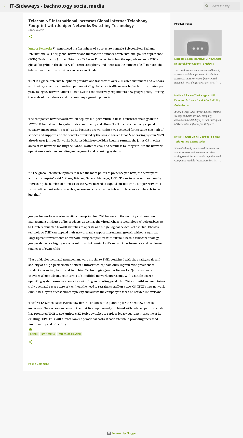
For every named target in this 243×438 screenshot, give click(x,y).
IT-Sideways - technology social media (56, 6)
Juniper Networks (40, 48)
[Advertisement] (97, 399)
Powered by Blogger (121, 433)
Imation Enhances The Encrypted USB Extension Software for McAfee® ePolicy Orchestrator (197, 100)
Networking (48, 334)
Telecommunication (70, 334)
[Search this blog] (222, 6)
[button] (30, 36)
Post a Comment (38, 363)
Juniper (34, 334)
